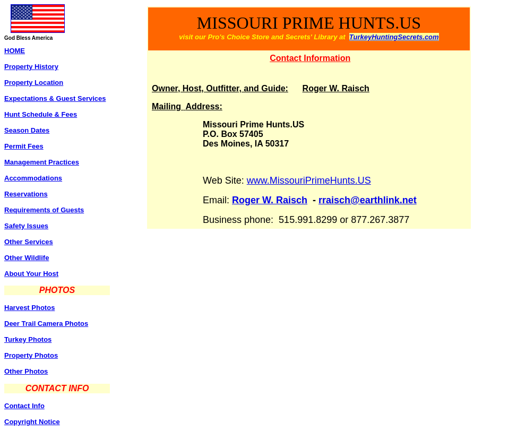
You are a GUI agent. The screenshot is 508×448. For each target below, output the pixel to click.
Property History (31, 67)
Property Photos (31, 355)
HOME (14, 51)
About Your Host (31, 274)
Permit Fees (24, 146)
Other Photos (26, 371)
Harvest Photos (29, 308)
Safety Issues (26, 226)
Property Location (33, 83)
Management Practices (41, 162)
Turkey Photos (27, 339)
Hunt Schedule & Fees (40, 114)
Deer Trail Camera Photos (46, 324)
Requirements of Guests (44, 210)
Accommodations (33, 178)
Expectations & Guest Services (55, 98)
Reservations (26, 194)
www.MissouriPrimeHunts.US (309, 180)
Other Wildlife (26, 258)
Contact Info (24, 406)
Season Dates (26, 130)
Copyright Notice (32, 422)
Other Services (28, 242)
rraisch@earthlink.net (367, 200)
